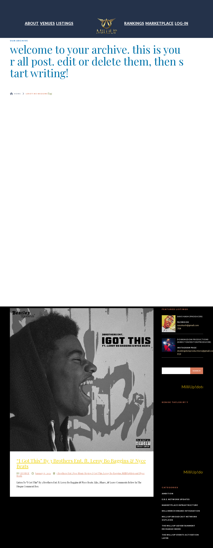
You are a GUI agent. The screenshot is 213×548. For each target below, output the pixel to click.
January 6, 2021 (43, 473)
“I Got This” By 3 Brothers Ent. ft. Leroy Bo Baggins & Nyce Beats (81, 463)
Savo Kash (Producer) (190, 316)
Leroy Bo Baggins (112, 473)
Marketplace (159, 23)
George (24, 473)
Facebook (183, 322)
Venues (47, 23)
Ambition (167, 493)
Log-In (181, 23)
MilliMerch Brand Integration (181, 511)
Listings (64, 23)
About (32, 23)
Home (17, 94)
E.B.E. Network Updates (176, 499)
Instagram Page (186, 348)
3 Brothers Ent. (64, 473)
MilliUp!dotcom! (130, 473)
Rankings (134, 23)
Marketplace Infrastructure (180, 505)
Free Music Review (82, 473)
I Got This (97, 473)
